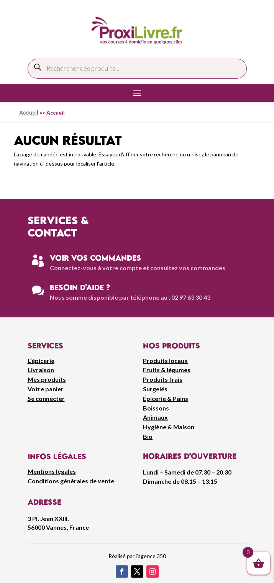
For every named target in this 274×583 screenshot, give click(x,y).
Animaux (155, 417)
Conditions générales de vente (71, 480)
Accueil (28, 113)
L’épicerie (41, 360)
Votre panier (46, 388)
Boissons (156, 408)
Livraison (41, 369)
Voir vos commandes (95, 257)
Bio (148, 436)
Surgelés (155, 388)
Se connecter (46, 398)
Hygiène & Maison (168, 426)
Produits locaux (165, 360)
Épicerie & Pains (165, 398)
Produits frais (162, 379)
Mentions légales (52, 471)
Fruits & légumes (166, 369)
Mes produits (47, 379)
